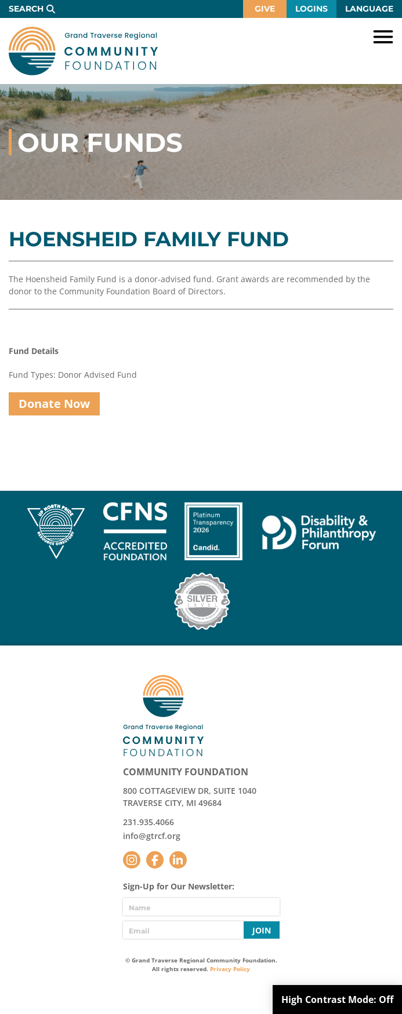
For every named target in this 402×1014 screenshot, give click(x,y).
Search (26, 8)
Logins (311, 8)
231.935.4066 (148, 821)
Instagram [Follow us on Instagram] (131, 860)
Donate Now (54, 403)
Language (369, 8)
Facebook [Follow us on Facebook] (155, 860)
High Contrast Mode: (337, 999)
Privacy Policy (230, 969)
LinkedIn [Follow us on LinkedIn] (178, 860)
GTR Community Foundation (83, 51)
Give (265, 8)
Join (261, 930)
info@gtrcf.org (151, 835)
